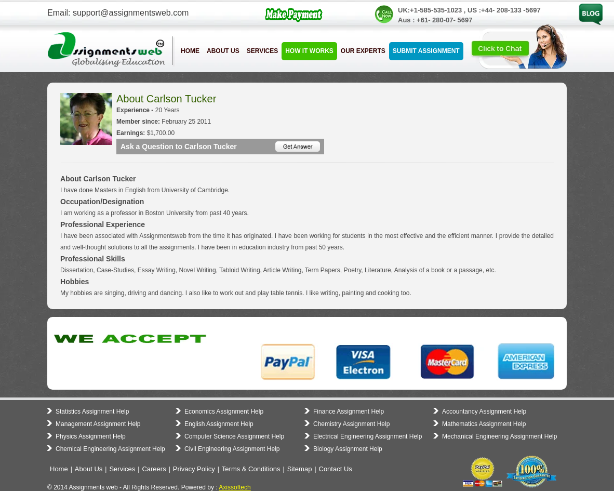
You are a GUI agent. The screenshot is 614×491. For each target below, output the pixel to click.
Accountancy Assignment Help (484, 411)
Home (190, 51)
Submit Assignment (426, 51)
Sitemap (299, 469)
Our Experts (363, 51)
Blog (585, 6)
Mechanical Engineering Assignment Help (499, 436)
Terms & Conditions (251, 469)
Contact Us (335, 469)
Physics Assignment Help (91, 436)
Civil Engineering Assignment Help (231, 449)
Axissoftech (234, 487)
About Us (223, 51)
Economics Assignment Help (223, 411)
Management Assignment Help (98, 424)
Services (262, 51)
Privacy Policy (194, 469)
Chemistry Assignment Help (351, 424)
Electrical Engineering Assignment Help (367, 436)
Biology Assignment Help (347, 449)
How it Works (309, 51)
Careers (154, 469)
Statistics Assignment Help (92, 411)
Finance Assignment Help (348, 411)
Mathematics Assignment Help (484, 424)
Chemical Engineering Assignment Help (110, 449)
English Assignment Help (218, 424)
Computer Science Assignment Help (234, 436)
